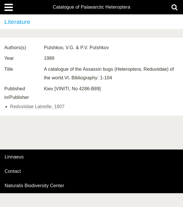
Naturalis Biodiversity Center (34, 185)
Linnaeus (14, 157)
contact (13, 171)
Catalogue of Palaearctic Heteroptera (91, 7)
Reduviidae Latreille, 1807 (37, 106)
